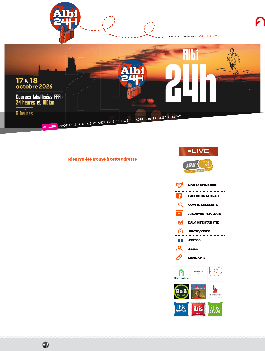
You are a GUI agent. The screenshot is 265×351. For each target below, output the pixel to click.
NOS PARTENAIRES (202, 185)
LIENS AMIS (196, 257)
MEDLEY (159, 118)
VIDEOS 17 (106, 122)
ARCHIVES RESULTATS (204, 213)
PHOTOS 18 (67, 125)
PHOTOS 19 (87, 123)
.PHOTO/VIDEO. (199, 231)
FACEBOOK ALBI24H (203, 196)
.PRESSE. (194, 240)
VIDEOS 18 (124, 120)
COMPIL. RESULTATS (203, 204)
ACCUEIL (50, 127)
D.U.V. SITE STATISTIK (203, 222)
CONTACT (175, 116)
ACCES (193, 249)
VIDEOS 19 (143, 119)
